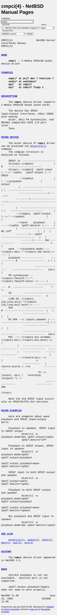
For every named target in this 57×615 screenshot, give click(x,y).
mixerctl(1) (38, 146)
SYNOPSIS (7, 72)
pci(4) (29, 543)
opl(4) (17, 543)
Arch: (45, 25)
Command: (7, 18)
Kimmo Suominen (12, 609)
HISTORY (6, 551)
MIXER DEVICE (10, 137)
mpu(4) (5, 543)
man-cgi (33, 609)
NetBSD (50, 607)
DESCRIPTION (9, 96)
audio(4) (33, 540)
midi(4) (47, 540)
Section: (6, 25)
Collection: (7, 31)
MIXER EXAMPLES (11, 410)
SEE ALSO (7, 534)
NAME (4, 55)
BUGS (4, 569)
